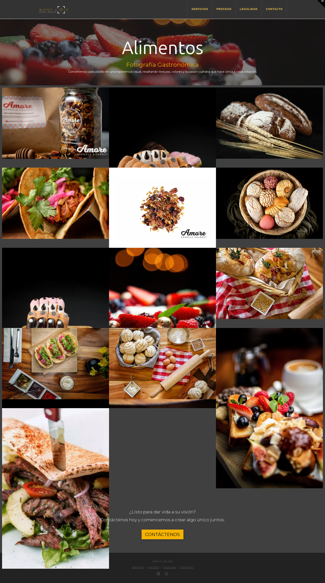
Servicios (138, 567)
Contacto (187, 567)
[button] (321, 4)
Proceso (153, 567)
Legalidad (169, 567)
